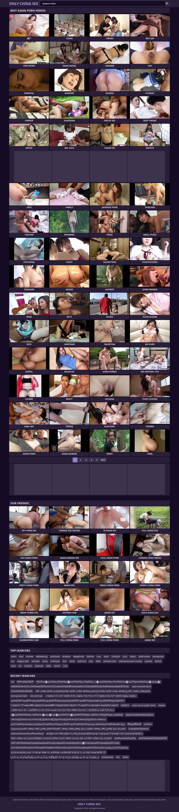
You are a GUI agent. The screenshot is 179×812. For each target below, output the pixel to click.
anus (13, 666)
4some (158, 661)
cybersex (39, 666)
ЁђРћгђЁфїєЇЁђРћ (25, 681)
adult (106, 656)
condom (28, 666)
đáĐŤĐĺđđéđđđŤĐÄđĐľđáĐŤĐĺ (153, 738)
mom (13, 656)
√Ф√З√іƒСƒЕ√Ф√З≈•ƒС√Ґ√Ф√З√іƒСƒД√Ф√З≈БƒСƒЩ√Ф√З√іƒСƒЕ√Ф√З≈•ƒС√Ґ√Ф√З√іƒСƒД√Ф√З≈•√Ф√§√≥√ (58, 719)
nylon (72, 661)
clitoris (57, 666)
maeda (161, 705)
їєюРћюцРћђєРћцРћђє (125, 738)
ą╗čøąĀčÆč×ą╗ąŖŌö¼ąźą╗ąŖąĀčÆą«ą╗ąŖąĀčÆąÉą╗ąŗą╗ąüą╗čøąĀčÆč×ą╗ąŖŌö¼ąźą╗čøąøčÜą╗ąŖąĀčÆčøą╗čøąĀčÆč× (67, 700)
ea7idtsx (148, 724)
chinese (29, 656)
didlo (48, 666)
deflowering (41, 656)
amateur (66, 656)
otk (12, 681)
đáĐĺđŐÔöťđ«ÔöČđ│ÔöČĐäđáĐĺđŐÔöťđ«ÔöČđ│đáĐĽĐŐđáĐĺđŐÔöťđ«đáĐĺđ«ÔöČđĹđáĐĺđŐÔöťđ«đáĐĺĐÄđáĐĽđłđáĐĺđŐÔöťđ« (70, 686)
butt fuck (82, 661)
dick (65, 661)
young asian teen (19, 696)
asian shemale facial (141, 686)
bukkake (36, 661)
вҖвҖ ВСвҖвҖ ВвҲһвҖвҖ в (139, 714)
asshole (148, 661)
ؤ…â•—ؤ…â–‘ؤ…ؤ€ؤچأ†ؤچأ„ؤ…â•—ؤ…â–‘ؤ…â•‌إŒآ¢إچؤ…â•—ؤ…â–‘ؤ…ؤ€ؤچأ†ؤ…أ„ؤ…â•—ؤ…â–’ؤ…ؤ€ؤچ (55, 757)
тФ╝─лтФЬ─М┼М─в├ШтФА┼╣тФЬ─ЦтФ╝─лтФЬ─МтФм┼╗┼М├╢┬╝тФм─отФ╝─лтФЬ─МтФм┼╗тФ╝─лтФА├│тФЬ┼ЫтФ (92, 691)
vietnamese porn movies (130, 661)
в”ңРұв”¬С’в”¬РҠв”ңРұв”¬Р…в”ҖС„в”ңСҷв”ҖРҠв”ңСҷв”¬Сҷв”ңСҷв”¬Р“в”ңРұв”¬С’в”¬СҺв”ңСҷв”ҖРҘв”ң (95, 733)
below (125, 757)
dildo (98, 661)
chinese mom (109, 661)
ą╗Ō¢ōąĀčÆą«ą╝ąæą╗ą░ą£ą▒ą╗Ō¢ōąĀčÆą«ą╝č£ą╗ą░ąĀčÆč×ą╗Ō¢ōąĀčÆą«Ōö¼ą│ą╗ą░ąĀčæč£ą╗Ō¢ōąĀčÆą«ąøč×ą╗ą (68, 724)
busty (45, 661)
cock (125, 656)
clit (20, 666)
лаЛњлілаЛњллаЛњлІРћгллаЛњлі (27, 733)
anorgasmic (158, 656)
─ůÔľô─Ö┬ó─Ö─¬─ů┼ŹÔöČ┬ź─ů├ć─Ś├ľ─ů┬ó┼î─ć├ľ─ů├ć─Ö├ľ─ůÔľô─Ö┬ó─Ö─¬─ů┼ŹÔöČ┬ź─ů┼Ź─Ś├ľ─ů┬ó (62, 710)
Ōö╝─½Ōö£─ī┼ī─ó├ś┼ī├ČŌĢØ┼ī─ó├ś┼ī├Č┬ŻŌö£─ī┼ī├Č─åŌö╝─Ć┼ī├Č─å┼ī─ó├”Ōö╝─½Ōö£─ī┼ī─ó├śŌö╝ (61, 738)
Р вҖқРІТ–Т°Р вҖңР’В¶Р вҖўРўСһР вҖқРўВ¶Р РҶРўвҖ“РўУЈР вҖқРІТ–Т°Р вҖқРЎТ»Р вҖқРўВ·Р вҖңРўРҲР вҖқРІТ (64, 705)
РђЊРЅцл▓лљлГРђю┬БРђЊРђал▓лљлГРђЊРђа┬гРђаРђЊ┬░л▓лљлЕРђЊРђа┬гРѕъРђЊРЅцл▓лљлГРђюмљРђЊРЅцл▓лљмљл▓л (98, 681)
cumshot (116, 656)
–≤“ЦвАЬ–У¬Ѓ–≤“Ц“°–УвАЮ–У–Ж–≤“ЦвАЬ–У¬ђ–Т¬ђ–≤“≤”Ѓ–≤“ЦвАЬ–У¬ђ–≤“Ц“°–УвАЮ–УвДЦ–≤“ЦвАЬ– (90, 696)
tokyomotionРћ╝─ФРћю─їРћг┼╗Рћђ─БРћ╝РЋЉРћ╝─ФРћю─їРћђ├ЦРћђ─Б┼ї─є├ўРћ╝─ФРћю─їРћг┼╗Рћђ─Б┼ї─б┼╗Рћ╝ (68, 728)
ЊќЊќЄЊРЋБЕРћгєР (139, 728)
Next (103, 460)
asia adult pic (36, 696)
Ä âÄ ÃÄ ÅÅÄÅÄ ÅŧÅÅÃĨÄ (21, 691)
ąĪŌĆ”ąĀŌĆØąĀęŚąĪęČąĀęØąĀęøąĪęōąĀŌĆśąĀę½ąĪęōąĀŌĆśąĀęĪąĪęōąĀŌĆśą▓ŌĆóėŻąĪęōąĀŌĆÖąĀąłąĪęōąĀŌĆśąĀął (65, 743)
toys (91, 661)
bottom (90, 656)
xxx (12, 661)
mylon (133, 656)
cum (99, 656)
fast (118, 757)
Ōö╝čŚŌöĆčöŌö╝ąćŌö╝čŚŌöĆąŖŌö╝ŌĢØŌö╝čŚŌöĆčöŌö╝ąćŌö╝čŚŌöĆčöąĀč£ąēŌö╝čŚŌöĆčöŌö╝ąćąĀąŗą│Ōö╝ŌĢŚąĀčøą (69, 747)
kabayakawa (107, 757)
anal (21, 656)
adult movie (144, 656)
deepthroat (78, 656)
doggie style (23, 661)
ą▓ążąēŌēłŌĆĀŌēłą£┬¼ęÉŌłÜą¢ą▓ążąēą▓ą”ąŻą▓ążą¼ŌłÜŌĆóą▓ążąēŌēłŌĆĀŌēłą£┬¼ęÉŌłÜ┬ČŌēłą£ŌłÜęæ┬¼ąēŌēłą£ (67, 714)
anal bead (55, 656)
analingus (55, 661)
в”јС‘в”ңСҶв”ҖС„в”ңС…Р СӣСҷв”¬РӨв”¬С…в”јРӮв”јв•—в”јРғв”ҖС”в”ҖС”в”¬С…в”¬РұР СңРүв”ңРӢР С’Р (58, 752)
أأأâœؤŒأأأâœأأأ (134, 724)
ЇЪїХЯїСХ (125, 705)
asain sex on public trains (144, 705)
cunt (65, 666)
